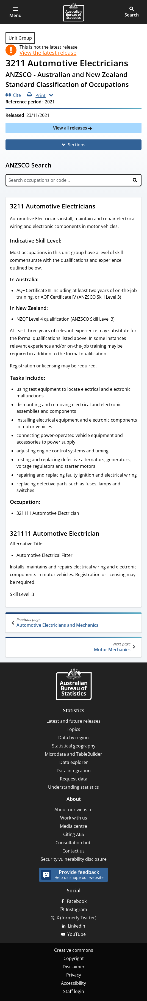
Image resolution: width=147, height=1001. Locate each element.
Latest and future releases (73, 721)
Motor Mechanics (73, 647)
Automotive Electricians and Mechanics (74, 622)
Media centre (73, 826)
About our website (73, 810)
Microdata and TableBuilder (73, 754)
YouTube (76, 934)
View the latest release (48, 53)
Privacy (73, 975)
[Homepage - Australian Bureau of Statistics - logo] (73, 12)
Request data (73, 779)
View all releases (70, 128)
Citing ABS (73, 834)
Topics (73, 729)
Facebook (77, 901)
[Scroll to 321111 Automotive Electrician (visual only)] (105, 534)
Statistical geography (73, 746)
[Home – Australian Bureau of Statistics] (74, 684)
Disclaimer (74, 967)
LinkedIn (76, 926)
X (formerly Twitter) (76, 918)
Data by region (73, 738)
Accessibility (73, 983)
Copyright (73, 958)
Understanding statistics (73, 787)
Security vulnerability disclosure (74, 859)
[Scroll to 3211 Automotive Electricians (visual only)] (101, 207)
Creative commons (73, 950)
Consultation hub (73, 843)
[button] (15, 12)
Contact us (73, 851)
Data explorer (73, 762)
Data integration (74, 771)
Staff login (73, 991)
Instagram (76, 909)
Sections (76, 145)
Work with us (73, 818)
